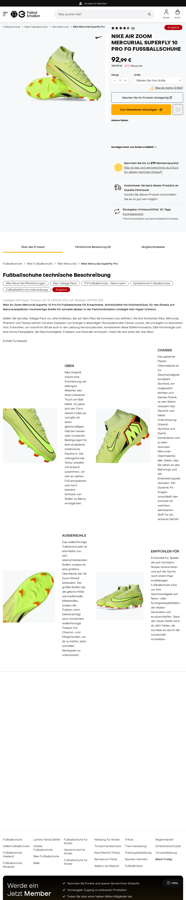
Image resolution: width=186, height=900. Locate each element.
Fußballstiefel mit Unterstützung (27, 289)
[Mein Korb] (177, 14)
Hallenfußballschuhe (16, 846)
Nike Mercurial (60, 26)
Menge (115, 74)
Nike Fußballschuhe (36, 26)
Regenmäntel (164, 839)
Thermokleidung (136, 846)
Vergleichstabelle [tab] (153, 246)
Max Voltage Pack (65, 283)
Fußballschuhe (11, 26)
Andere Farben (119, 120)
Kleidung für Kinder (107, 839)
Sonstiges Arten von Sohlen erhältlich (133, 147)
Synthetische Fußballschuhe (151, 283)
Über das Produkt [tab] (33, 246)
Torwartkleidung (166, 852)
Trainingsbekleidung (138, 852)
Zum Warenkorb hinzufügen (141, 109)
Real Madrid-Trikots (107, 852)
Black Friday (163, 859)
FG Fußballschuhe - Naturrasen (105, 283)
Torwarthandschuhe (107, 846)
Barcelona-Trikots (105, 859)
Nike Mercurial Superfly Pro (89, 26)
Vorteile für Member (93, 3)
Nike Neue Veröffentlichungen (25, 283)
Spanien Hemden (136, 859)
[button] (155, 147)
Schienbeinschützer (168, 846)
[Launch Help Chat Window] (172, 883)
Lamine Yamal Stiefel (46, 839)
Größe (137, 74)
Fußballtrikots (134, 865)
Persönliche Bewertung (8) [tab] (93, 246)
